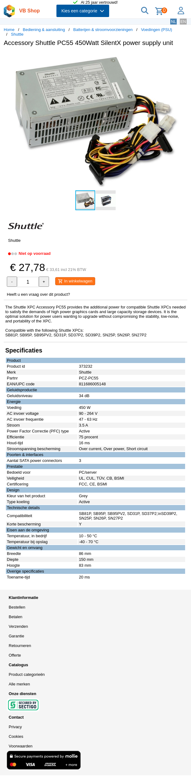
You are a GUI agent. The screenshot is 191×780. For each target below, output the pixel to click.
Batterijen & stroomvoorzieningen (103, 29)
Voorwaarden (21, 746)
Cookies (16, 736)
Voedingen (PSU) (156, 29)
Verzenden (18, 626)
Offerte (15, 655)
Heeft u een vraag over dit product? (38, 294)
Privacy (15, 727)
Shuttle (17, 34)
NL (173, 21)
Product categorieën (27, 674)
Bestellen (17, 607)
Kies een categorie (82, 10)
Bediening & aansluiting (44, 29)
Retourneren (20, 645)
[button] (182, 58)
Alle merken (19, 684)
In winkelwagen (75, 281)
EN (183, 21)
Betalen (15, 616)
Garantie (16, 636)
